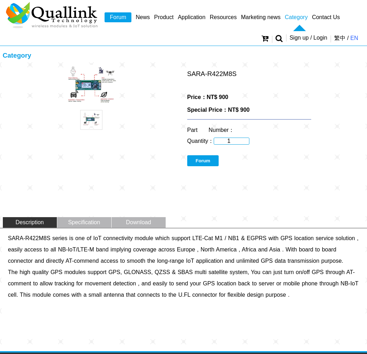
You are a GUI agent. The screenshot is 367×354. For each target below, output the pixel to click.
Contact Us (326, 17)
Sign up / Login (308, 38)
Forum (118, 17)
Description (30, 222)
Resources (223, 17)
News (143, 17)
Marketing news (260, 17)
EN (354, 38)
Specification (84, 222)
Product (163, 17)
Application (191, 17)
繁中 (339, 38)
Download (138, 222)
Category (296, 17)
